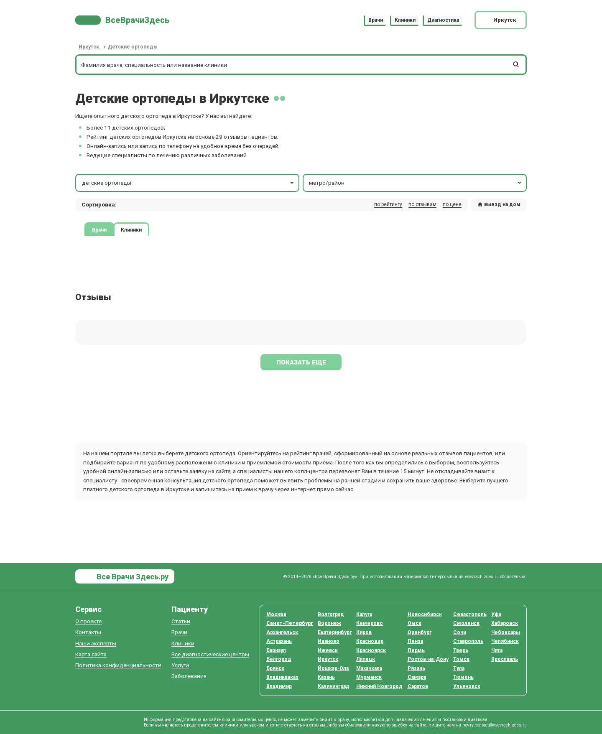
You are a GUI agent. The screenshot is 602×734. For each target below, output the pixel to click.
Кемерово (369, 623)
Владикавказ (282, 677)
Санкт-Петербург (289, 623)
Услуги (180, 665)
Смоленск (466, 623)
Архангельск (282, 632)
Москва (276, 614)
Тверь (460, 650)
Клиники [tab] (131, 229)
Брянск (275, 668)
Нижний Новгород (379, 686)
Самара (417, 677)
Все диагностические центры (210, 654)
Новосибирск (425, 614)
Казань (326, 677)
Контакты (88, 632)
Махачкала (369, 668)
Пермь (416, 650)
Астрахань (279, 641)
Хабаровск (504, 623)
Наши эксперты (95, 643)
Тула (458, 668)
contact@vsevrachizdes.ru (501, 725)
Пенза (415, 641)
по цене (452, 204)
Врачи (375, 20)
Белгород (278, 659)
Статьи (180, 621)
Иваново (328, 641)
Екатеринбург (335, 632)
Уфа (496, 614)
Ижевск (328, 650)
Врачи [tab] (99, 229)
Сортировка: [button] (99, 204)
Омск (414, 623)
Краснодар (369, 641)
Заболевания (189, 676)
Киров (364, 632)
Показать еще (301, 362)
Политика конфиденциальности (118, 665)
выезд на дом (499, 204)
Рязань (416, 668)
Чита (497, 650)
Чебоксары (505, 632)
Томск (461, 659)
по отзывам (422, 204)
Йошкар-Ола (333, 668)
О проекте (88, 621)
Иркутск (328, 659)
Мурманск (369, 677)
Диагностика (443, 20)
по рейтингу (388, 204)
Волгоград (331, 614)
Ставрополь (468, 641)
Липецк (365, 659)
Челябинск (505, 641)
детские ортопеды (189, 182)
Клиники (405, 20)
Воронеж (329, 623)
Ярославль (504, 659)
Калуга (364, 614)
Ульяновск (466, 686)
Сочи (459, 632)
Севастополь (470, 614)
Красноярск (371, 650)
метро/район (416, 182)
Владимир (279, 686)
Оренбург (419, 632)
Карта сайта (91, 654)
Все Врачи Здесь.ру (131, 576)
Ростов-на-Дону (428, 659)
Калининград (333, 686)
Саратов (418, 686)
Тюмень (463, 677)
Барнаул (276, 650)
